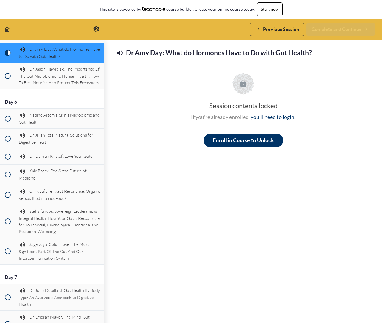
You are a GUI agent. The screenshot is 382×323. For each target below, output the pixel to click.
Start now (270, 9)
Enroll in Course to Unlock (243, 140)
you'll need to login (272, 117)
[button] (7, 29)
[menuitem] (96, 29)
